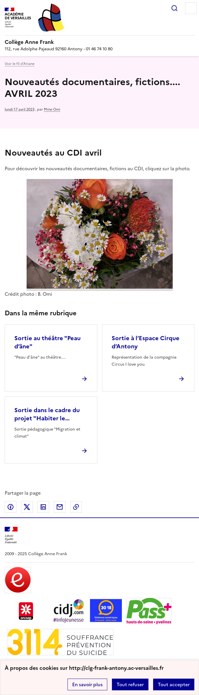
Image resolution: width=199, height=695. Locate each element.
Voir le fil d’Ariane (19, 63)
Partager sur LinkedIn (43, 507)
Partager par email (59, 507)
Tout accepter (174, 684)
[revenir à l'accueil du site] (99, 42)
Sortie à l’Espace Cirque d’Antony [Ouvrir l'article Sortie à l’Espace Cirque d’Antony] (145, 342)
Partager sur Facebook (10, 507)
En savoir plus (87, 684)
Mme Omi (52, 109)
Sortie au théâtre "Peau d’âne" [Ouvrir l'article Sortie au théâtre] (47, 342)
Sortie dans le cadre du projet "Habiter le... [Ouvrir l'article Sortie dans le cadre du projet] (47, 414)
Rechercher (174, 8)
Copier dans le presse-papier (76, 507)
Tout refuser (130, 684)
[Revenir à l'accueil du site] (11, 535)
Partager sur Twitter (27, 507)
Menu (191, 8)
